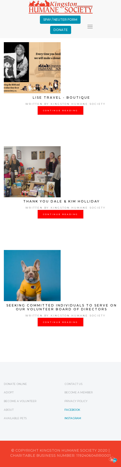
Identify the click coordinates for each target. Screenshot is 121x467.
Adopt (9, 392)
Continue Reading (60, 110)
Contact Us (73, 384)
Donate (60, 30)
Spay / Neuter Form (60, 19)
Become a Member (78, 392)
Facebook (72, 410)
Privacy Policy (75, 401)
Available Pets (15, 418)
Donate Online (15, 384)
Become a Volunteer (20, 401)
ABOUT (9, 410)
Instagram (72, 418)
